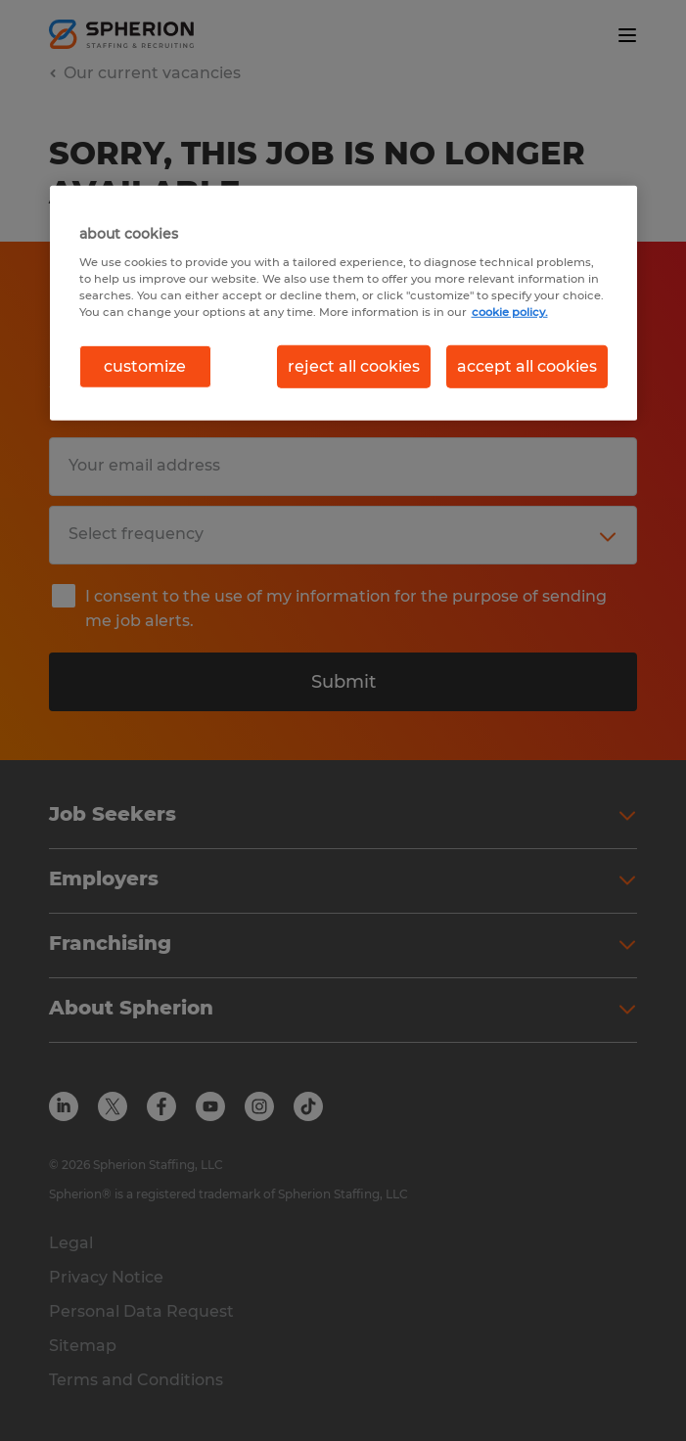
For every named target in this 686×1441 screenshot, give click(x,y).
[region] (343, 303)
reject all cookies (354, 366)
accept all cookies (527, 366)
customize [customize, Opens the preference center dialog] (145, 366)
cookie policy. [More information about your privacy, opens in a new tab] (510, 311)
